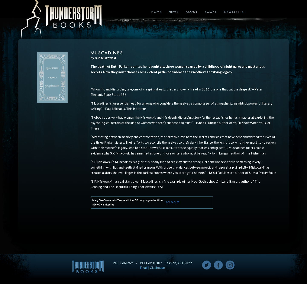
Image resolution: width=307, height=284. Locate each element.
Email (144, 267)
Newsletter (235, 12)
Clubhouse (157, 267)
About (192, 12)
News (174, 12)
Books (211, 12)
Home (156, 12)
